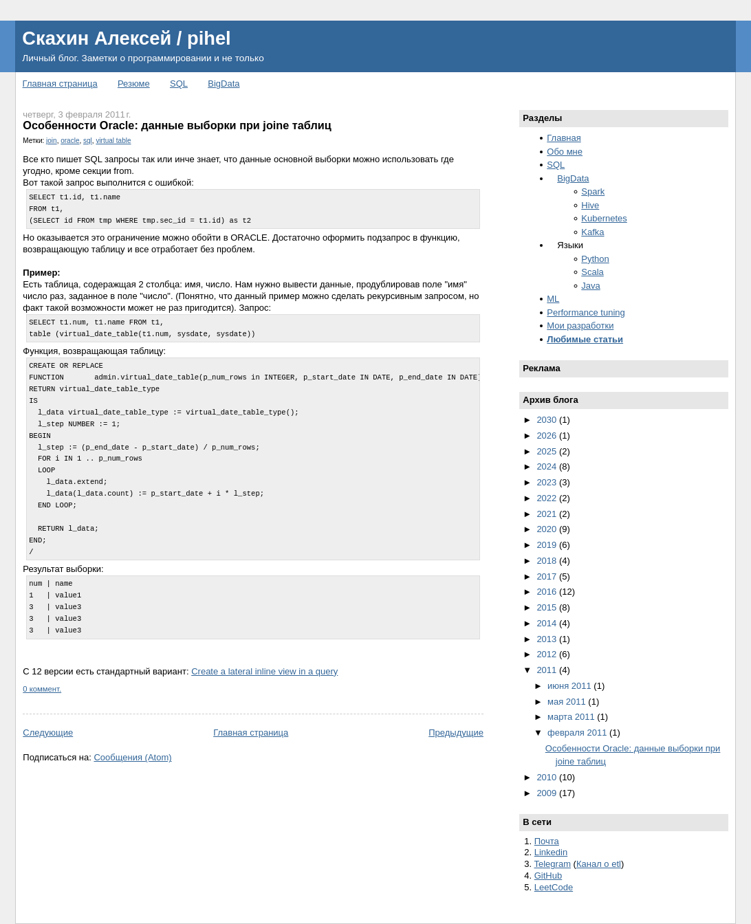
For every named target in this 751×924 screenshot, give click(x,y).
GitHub (548, 875)
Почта (546, 841)
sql (87, 140)
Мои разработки (580, 325)
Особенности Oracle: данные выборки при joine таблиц (177, 125)
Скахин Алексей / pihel (126, 38)
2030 (547, 420)
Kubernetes (604, 218)
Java (590, 285)
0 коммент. (42, 689)
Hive (590, 205)
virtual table (113, 140)
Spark (593, 191)
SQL (179, 83)
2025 (547, 451)
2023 (547, 482)
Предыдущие (455, 732)
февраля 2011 (578, 732)
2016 (547, 591)
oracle (70, 140)
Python (595, 259)
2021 (547, 514)
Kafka (592, 232)
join (51, 140)
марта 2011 (572, 717)
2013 (547, 639)
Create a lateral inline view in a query (264, 671)
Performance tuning (585, 312)
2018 (547, 561)
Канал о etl (598, 864)
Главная (563, 138)
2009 (547, 793)
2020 (547, 529)
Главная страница (60, 83)
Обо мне (565, 151)
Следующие (48, 732)
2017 (547, 576)
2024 (547, 466)
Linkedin (550, 852)
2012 (547, 654)
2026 (547, 435)
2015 (547, 607)
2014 (547, 623)
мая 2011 (567, 701)
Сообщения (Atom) (132, 757)
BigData (223, 83)
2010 (547, 777)
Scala (592, 272)
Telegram (552, 864)
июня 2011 (570, 686)
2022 (547, 498)
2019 (547, 545)
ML (553, 299)
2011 (547, 670)
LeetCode (553, 887)
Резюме (134, 83)
